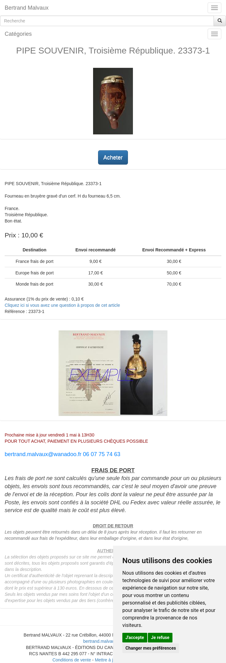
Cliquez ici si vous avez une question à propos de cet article (62, 305)
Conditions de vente (71, 659)
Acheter (113, 157)
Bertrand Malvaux (27, 8)
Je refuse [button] (160, 637)
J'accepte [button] (134, 637)
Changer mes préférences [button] (150, 648)
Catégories (18, 34)
